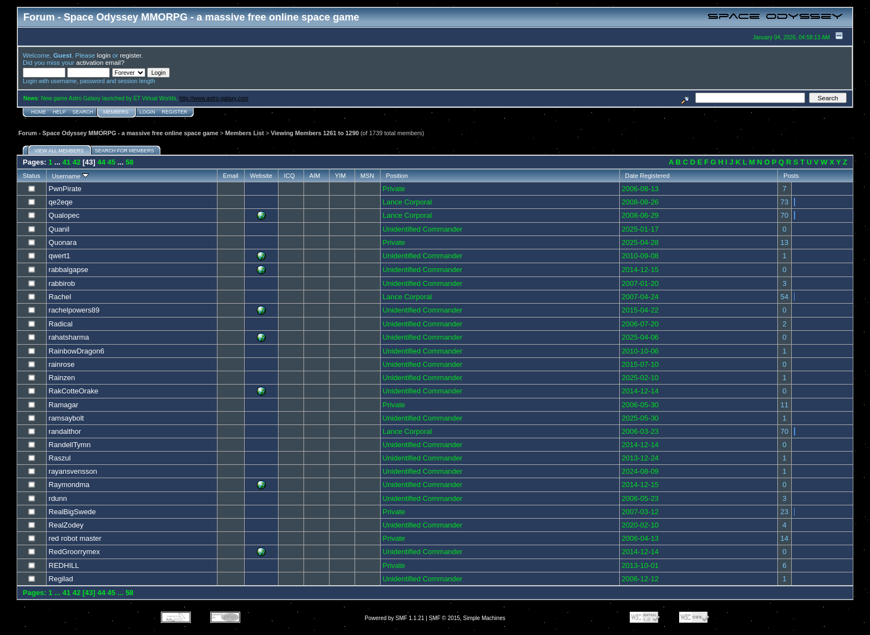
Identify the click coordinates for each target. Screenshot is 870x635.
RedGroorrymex (74, 551)
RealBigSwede (72, 512)
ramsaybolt (66, 418)
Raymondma (69, 484)
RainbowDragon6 (76, 351)
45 (111, 162)
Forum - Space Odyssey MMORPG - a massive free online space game (118, 133)
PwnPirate (65, 189)
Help (59, 112)
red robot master (75, 538)
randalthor (65, 431)
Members (116, 112)
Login (147, 112)
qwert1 (59, 256)
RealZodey (66, 525)
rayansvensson (73, 471)
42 (76, 162)
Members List (244, 133)
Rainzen (62, 377)
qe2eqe (61, 202)
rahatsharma (69, 337)
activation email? (100, 62)
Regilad (61, 579)
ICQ (289, 175)
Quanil (59, 229)
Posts (791, 175)
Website (261, 175)
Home (38, 112)
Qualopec (64, 215)
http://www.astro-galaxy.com (213, 98)
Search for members (124, 150)
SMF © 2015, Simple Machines (467, 618)
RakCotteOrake (74, 391)
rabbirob (62, 283)
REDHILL (64, 565)
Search (83, 112)
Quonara (63, 242)
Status (32, 175)
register (130, 55)
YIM (340, 175)
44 (101, 162)
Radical (61, 324)
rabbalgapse (69, 269)
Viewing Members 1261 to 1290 (315, 133)
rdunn (58, 498)
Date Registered (647, 175)
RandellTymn (70, 445)
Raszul (60, 458)
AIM (315, 175)
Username (70, 176)
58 (129, 162)
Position (397, 175)
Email (231, 175)
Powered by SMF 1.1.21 (394, 618)
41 (66, 162)
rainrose (62, 364)
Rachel (60, 297)
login (104, 55)
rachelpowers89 (74, 310)
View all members (59, 150)
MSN (368, 175)
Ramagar (63, 405)
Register (175, 112)
